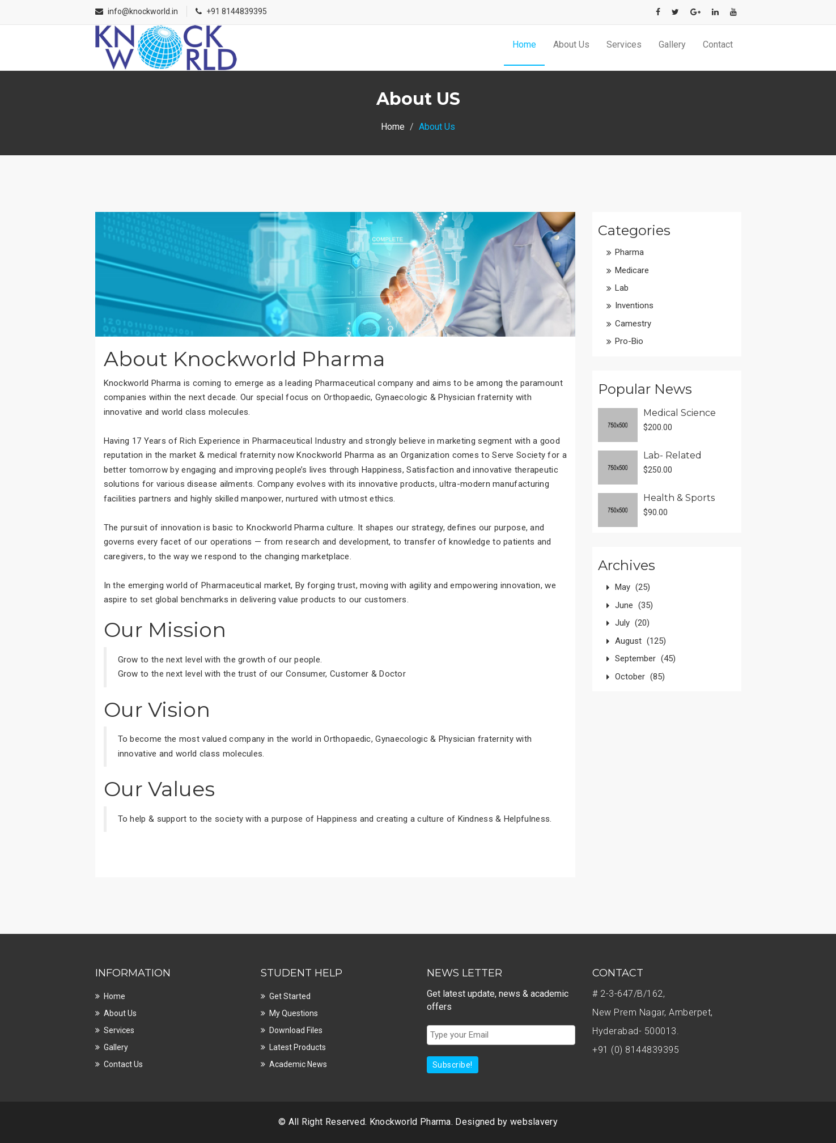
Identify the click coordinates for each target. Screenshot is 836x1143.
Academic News (298, 1064)
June (634, 605)
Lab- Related (672, 455)
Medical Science (679, 412)
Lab (622, 288)
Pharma (629, 252)
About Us (571, 44)
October (640, 677)
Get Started (290, 996)
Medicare (632, 270)
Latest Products (297, 1047)
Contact (718, 44)
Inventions (634, 305)
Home (524, 44)
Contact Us (123, 1064)
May (632, 587)
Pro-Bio (629, 341)
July (632, 623)
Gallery (672, 44)
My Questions (293, 1013)
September (645, 658)
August (640, 641)
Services (624, 44)
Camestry (633, 323)
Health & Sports (679, 497)
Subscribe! (452, 1064)
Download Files (295, 1030)
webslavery (534, 1121)
